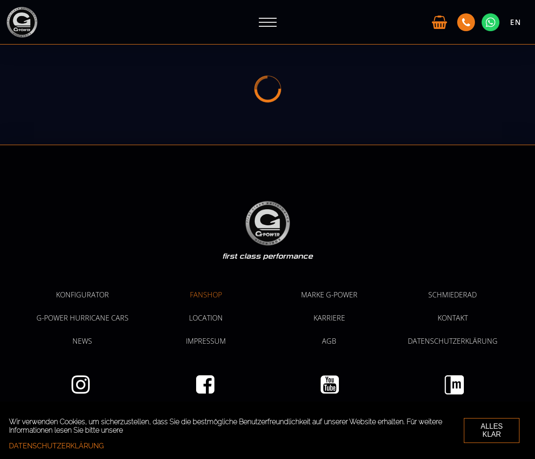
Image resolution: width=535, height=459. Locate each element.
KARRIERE (329, 318)
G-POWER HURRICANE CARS (82, 318)
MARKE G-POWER (329, 295)
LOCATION (206, 318)
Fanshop (206, 295)
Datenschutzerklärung (453, 341)
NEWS (82, 341)
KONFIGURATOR (82, 295)
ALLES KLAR (492, 430)
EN (516, 22)
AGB (329, 341)
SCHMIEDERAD (452, 295)
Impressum (206, 341)
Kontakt (453, 318)
